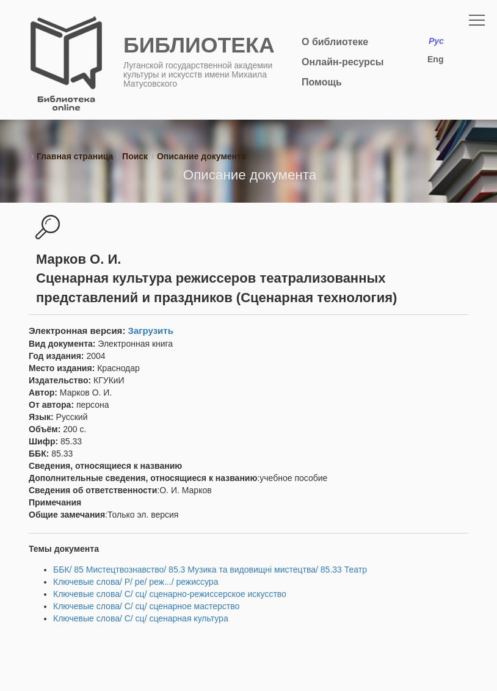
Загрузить (150, 330)
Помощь (322, 82)
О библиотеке (335, 42)
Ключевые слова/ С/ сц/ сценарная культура (140, 618)
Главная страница (75, 156)
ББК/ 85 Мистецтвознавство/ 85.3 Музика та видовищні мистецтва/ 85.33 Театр (210, 569)
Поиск (135, 156)
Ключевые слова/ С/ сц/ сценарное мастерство (146, 606)
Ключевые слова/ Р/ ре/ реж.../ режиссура (135, 582)
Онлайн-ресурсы (342, 62)
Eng (435, 59)
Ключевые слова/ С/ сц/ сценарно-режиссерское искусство (169, 594)
